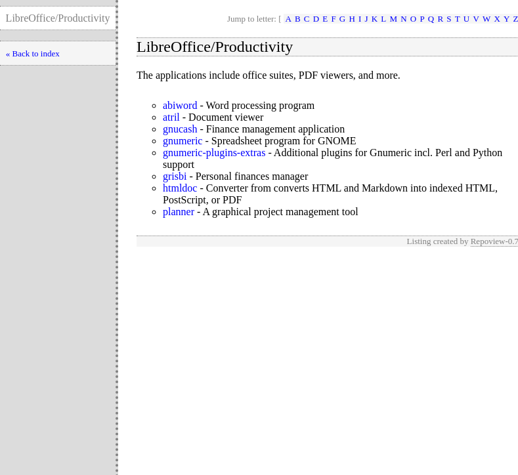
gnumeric (182, 140)
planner (178, 211)
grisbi (174, 176)
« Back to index (33, 53)
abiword (180, 105)
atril (171, 117)
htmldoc (180, 188)
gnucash (180, 128)
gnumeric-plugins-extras (214, 152)
